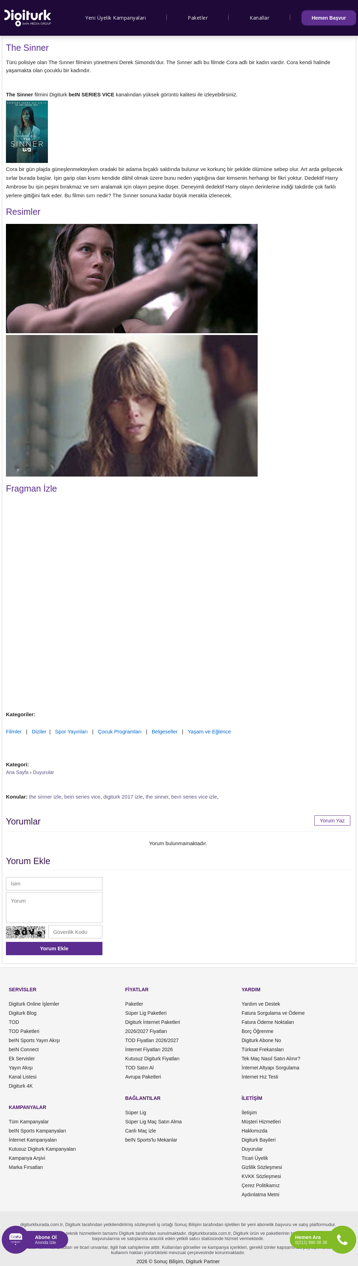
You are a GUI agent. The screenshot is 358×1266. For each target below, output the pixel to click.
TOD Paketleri (24, 1031)
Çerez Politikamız (261, 1185)
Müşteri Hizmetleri (261, 1121)
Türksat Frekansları (263, 1049)
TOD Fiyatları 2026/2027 (152, 1040)
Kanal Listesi (22, 1077)
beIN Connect (24, 1049)
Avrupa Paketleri (143, 1077)
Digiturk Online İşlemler (34, 1004)
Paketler (198, 17)
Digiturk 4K (21, 1086)
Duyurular (252, 1149)
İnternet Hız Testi (260, 1077)
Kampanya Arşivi (27, 1158)
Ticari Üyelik (255, 1158)
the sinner (156, 797)
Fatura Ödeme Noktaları (268, 1022)
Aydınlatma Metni (260, 1194)
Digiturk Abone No (261, 1040)
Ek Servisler (22, 1058)
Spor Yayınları (71, 731)
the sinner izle (45, 797)
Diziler (39, 731)
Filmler (14, 731)
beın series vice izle (194, 797)
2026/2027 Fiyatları (146, 1031)
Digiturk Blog (22, 1013)
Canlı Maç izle (140, 1131)
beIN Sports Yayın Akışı (34, 1040)
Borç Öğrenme (257, 1031)
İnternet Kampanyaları (33, 1140)
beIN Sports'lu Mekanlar (151, 1140)
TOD (14, 1022)
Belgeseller (165, 731)
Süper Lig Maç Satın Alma (153, 1121)
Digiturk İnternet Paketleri (152, 1022)
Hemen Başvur (329, 18)
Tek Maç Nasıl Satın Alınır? (271, 1058)
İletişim (249, 1112)
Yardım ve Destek (261, 1004)
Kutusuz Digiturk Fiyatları (152, 1058)
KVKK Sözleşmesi (261, 1176)
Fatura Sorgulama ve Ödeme (273, 1013)
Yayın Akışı (21, 1067)
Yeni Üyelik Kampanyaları (115, 17)
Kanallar (259, 17)
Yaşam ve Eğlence (209, 731)
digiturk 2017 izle (123, 797)
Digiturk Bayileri (258, 1140)
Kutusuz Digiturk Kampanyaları (42, 1149)
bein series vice (82, 797)
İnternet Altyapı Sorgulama (270, 1067)
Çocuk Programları (120, 731)
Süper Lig (135, 1112)
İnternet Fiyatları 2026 (149, 1049)
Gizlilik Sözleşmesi (262, 1167)
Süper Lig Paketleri (145, 1013)
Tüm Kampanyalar (29, 1121)
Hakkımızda (254, 1131)
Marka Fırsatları (26, 1167)
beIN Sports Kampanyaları (37, 1131)
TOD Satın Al (139, 1067)
